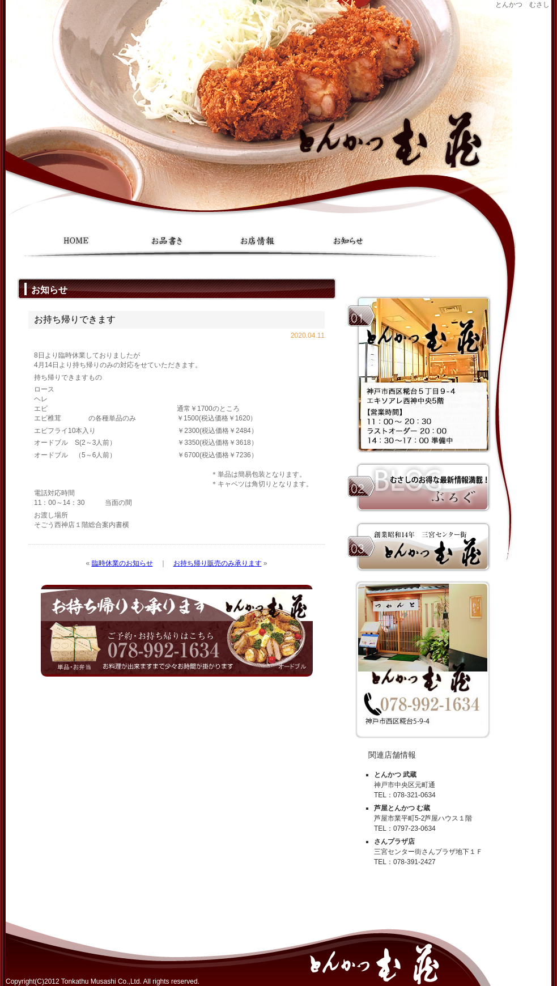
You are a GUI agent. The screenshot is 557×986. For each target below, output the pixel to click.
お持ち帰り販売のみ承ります (217, 563)
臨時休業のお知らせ (122, 563)
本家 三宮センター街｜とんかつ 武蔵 (419, 546)
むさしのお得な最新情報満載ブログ (419, 487)
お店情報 (258, 240)
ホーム (76, 240)
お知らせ (348, 240)
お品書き (167, 240)
